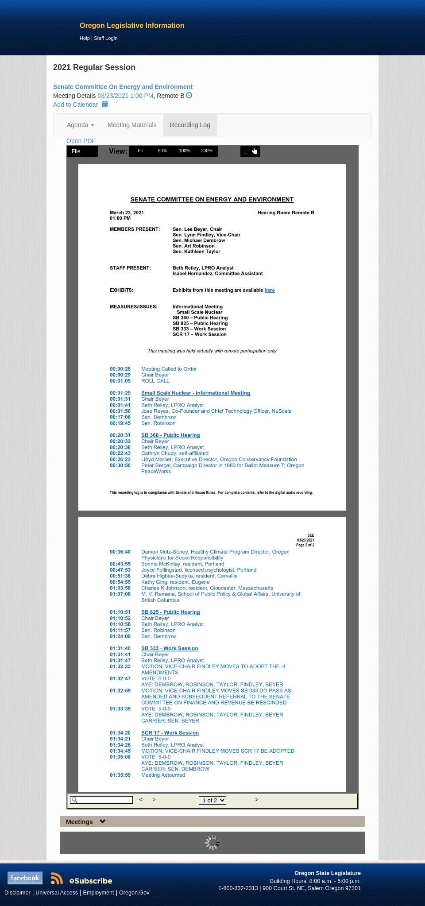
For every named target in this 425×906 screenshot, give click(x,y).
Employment (98, 893)
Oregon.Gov (134, 893)
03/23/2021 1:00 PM (125, 95)
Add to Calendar (80, 104)
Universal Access (56, 893)
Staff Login (105, 38)
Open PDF (81, 140)
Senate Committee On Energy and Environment (123, 86)
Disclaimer (17, 893)
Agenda (80, 124)
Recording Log (190, 124)
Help (85, 38)
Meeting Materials (132, 124)
